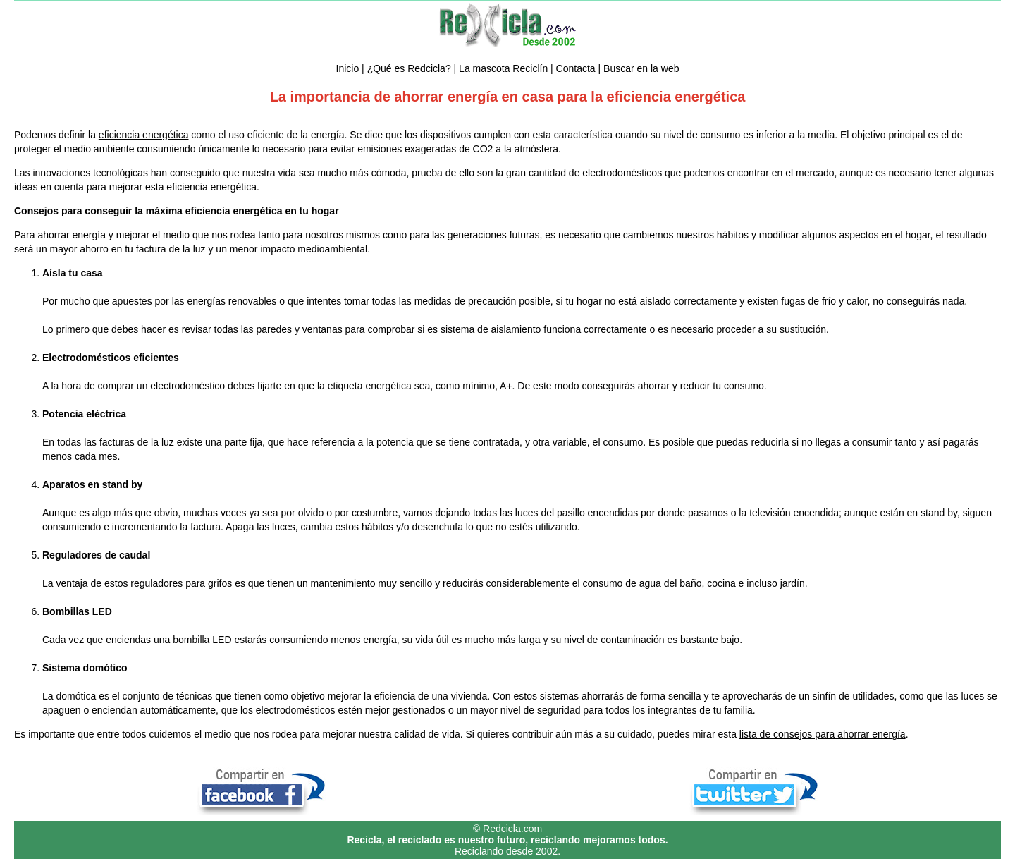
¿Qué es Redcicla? (409, 68)
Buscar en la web (641, 68)
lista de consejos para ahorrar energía (822, 734)
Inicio (347, 68)
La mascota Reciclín (503, 68)
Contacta (576, 68)
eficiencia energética (144, 134)
